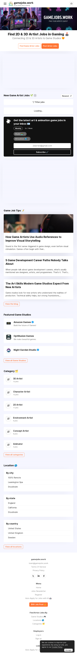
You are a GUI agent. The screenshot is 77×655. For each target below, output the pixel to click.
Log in (38, 633)
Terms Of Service (38, 565)
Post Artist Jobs (52, 45)
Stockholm (13, 485)
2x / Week (29, 127)
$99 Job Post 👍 (38, 603)
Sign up (38, 637)
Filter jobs (39, 100)
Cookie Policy (57, 647)
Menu (5, 4)
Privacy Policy (38, 569)
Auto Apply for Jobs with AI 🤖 (38, 597)
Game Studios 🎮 (38, 615)
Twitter (33, 574)
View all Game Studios (15, 359)
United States (14, 527)
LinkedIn (38, 574)
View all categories (14, 453)
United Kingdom (15, 531)
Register (38, 593)
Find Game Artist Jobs (27, 45)
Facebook (44, 574)
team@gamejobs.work (38, 562)
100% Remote (14, 476)
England (11, 501)
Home (38, 586)
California (12, 506)
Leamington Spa (15, 481)
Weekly (18, 127)
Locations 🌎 (38, 619)
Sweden (11, 536)
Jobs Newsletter (38, 589)
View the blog (11, 302)
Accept (68, 650)
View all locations (13, 545)
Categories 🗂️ (38, 622)
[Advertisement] (38, 69)
